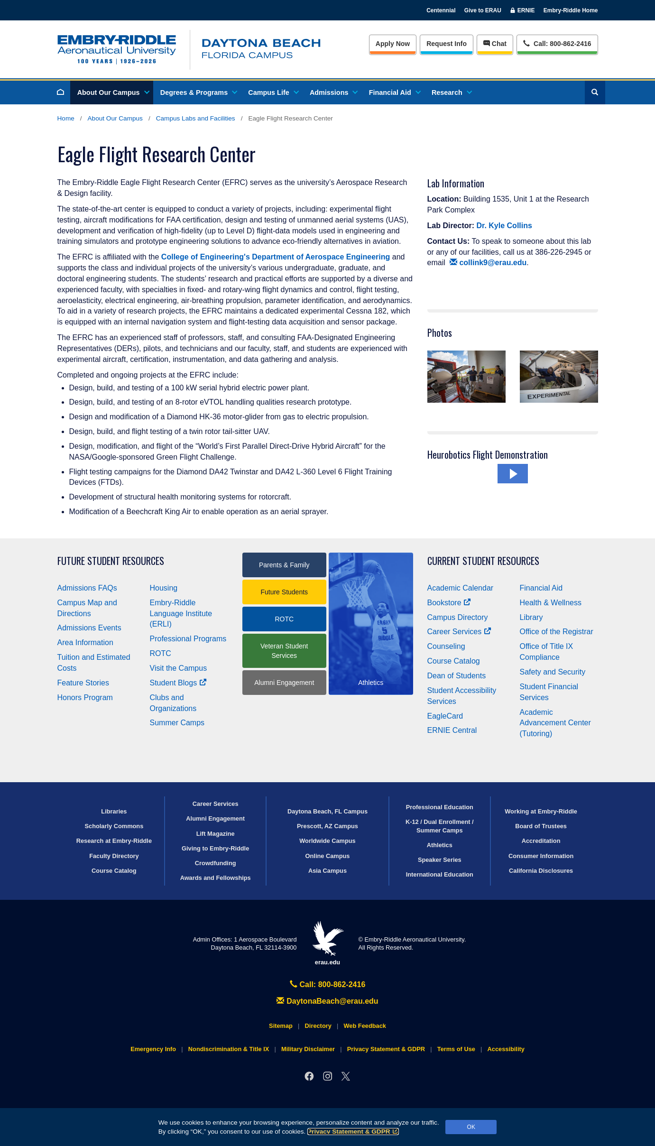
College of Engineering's (205, 257)
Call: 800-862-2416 (328, 984)
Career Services (459, 632)
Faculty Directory (114, 856)
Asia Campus (327, 870)
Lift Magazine (215, 833)
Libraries (114, 811)
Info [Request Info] (446, 43)
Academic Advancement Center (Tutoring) (555, 723)
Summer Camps (177, 723)
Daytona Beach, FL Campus (327, 811)
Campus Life (272, 92)
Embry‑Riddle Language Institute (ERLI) (181, 613)
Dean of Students (456, 676)
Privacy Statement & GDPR (353, 1131)
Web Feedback (365, 1025)
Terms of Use (456, 1049)
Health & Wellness (550, 603)
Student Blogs (178, 683)
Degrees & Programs (198, 92)
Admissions (333, 92)
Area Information (85, 642)
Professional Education (439, 807)
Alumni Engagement (284, 682)
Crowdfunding (215, 863)
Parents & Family (284, 565)
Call (557, 42)
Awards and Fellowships (215, 877)
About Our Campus (112, 92)
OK (471, 1127)
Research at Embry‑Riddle (114, 840)
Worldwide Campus (327, 840)
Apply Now (393, 43)
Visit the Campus (178, 668)
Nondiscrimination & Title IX (228, 1049)
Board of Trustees (541, 826)
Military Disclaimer (308, 1049)
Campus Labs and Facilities (195, 118)
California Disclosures (541, 870)
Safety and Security (553, 672)
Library (531, 617)
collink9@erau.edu (488, 263)
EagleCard (445, 716)
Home (65, 118)
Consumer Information (540, 856)
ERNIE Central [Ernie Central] (452, 730)
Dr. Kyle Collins (504, 226)
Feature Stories (83, 683)
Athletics (439, 845)
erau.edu (327, 943)
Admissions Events (89, 628)
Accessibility (506, 1049)
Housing (164, 588)
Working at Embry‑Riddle (541, 811)
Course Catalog (453, 661)
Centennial (440, 10)
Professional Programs (188, 639)
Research (451, 92)
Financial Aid (394, 92)
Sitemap (281, 1025)
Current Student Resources (483, 561)
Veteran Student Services (284, 650)
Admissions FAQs (87, 588)
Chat (495, 43)
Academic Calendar (460, 588)
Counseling (446, 646)
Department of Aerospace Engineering (321, 257)
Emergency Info (153, 1049)
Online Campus (327, 856)
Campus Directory (457, 617)
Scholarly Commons (114, 826)
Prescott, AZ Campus (327, 826)
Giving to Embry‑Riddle (215, 848)
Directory (318, 1025)
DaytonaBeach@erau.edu (327, 1001)
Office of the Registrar (556, 632)
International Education (439, 874)
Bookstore (449, 603)
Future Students (284, 592)
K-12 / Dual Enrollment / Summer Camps (440, 825)
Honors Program (85, 697)
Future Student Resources (110, 561)
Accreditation (541, 840)
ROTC (160, 653)
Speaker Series (439, 859)
